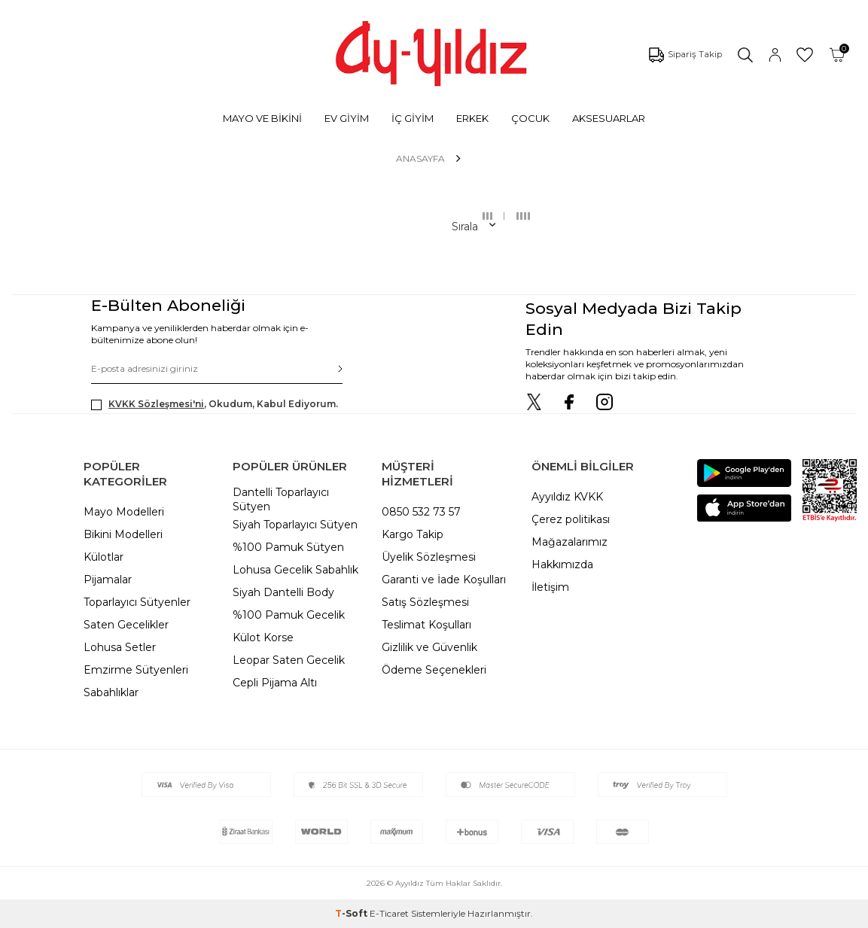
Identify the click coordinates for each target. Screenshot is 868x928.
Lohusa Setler (120, 647)
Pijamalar (108, 579)
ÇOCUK (530, 118)
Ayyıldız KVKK (567, 497)
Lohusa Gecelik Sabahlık (295, 570)
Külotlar (103, 557)
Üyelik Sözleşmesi (429, 557)
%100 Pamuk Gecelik (289, 615)
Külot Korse (263, 637)
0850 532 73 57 (421, 512)
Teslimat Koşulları (426, 624)
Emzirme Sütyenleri (136, 670)
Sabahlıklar (111, 692)
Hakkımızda (562, 564)
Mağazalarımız (569, 542)
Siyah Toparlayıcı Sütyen (295, 524)
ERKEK (472, 118)
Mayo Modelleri (124, 512)
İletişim (550, 587)
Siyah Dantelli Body (283, 592)
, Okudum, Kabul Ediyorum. (214, 404)
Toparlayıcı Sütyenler (137, 602)
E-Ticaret (389, 913)
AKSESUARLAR (608, 118)
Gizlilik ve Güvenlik (429, 647)
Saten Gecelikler (126, 624)
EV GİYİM (346, 118)
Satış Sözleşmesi (425, 602)
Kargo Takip (412, 534)
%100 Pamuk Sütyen (288, 547)
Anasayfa (420, 158)
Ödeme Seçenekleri (434, 670)
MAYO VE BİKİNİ (262, 118)
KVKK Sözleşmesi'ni (156, 403)
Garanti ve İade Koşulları (444, 579)
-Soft (352, 913)
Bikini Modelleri (123, 534)
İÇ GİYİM (412, 118)
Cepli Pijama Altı (275, 682)
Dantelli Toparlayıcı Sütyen (281, 499)
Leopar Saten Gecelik (289, 660)
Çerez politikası (570, 519)
